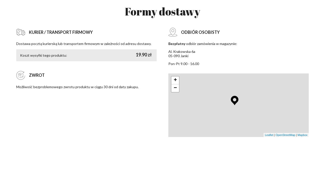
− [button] (175, 88)
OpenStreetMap (285, 134)
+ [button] (175, 80)
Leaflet (269, 134)
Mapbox (302, 134)
